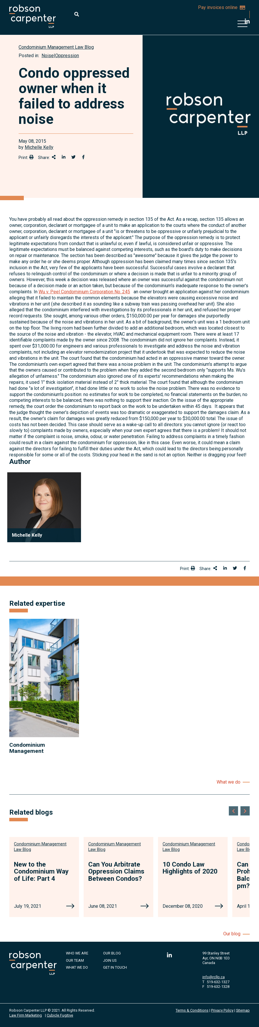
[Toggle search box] (76, 14)
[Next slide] (245, 811)
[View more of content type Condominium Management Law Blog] (56, 47)
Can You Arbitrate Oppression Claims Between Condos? (116, 871)
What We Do (77, 967)
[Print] (31, 157)
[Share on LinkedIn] (63, 157)
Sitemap (243, 1010)
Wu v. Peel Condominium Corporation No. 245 (84, 291)
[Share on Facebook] (83, 157)
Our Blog (112, 953)
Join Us (109, 960)
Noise (48, 55)
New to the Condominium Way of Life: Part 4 (41, 871)
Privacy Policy (222, 1010)
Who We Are (77, 953)
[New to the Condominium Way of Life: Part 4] (70, 907)
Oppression (67, 55)
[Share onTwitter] (73, 157)
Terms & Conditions (192, 1010)
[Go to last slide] (233, 811)
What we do (228, 782)
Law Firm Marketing (25, 1015)
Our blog (231, 933)
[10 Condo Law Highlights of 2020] (219, 907)
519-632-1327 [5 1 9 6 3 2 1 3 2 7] (218, 982)
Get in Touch (115, 967)
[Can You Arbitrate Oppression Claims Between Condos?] (145, 907)
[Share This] (53, 157)
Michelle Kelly (39, 147)
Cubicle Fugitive (60, 1015)
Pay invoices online (221, 7)
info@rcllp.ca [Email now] (213, 977)
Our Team (75, 960)
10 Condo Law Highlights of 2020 (190, 867)
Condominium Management (27, 748)
